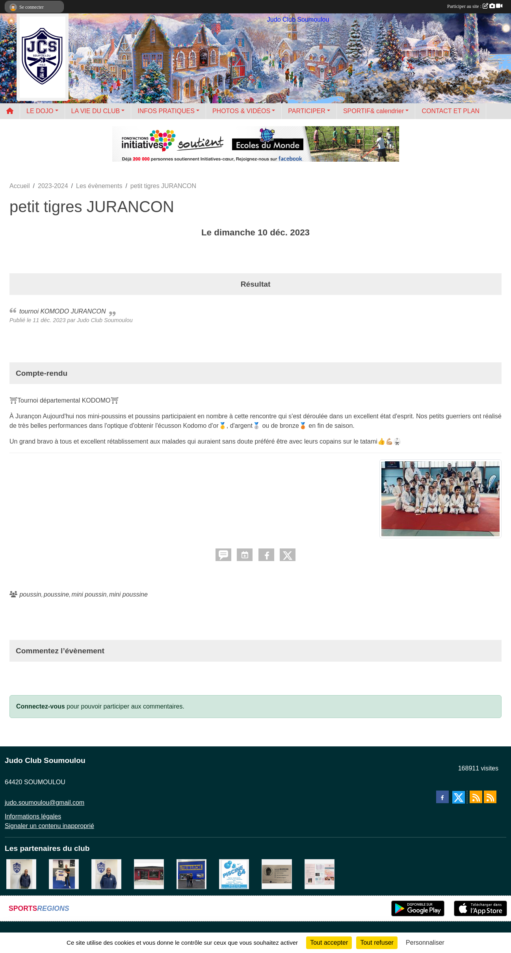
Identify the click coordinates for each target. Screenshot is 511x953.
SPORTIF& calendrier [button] (373, 111)
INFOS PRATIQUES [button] (166, 111)
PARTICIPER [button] (306, 111)
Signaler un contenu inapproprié (49, 825)
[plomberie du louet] (106, 873)
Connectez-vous (40, 706)
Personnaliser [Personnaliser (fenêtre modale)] (425, 942)
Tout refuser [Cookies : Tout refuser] (376, 942)
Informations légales (33, 816)
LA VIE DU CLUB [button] (95, 111)
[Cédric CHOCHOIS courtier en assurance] (21, 873)
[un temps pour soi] (319, 873)
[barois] (277, 873)
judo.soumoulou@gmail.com (44, 802)
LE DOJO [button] (39, 111)
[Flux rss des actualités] (476, 797)
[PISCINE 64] (234, 873)
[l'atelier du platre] (64, 873)
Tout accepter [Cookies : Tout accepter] (329, 942)
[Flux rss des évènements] (490, 797)
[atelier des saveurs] (149, 873)
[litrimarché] (191, 873)
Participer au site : (474, 6)
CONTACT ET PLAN (450, 111)
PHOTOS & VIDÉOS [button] (241, 111)
